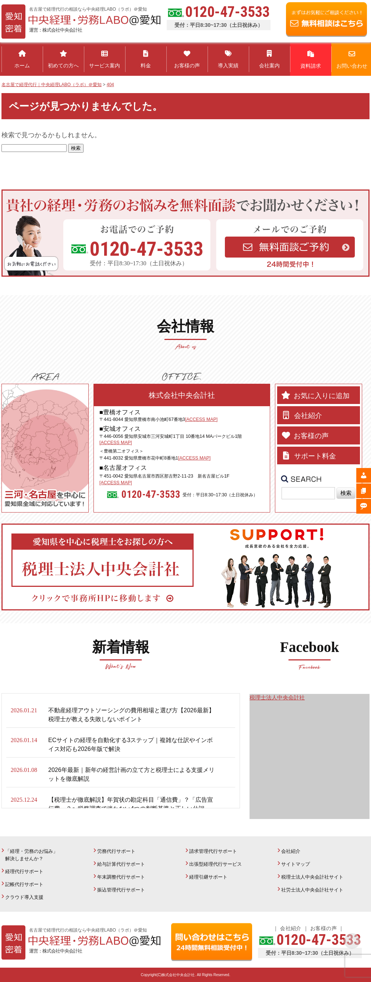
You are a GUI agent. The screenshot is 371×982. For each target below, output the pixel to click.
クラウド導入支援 (24, 897)
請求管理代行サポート (213, 851)
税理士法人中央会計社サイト (312, 877)
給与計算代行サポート (121, 864)
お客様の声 (323, 928)
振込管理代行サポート (121, 890)
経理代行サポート (24, 871)
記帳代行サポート (24, 884)
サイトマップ (295, 864)
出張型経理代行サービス (215, 864)
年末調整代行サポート (121, 877)
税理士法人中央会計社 (277, 697)
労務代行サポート (116, 851)
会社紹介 (290, 851)
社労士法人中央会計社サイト (312, 890)
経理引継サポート (208, 877)
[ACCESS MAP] (201, 419)
